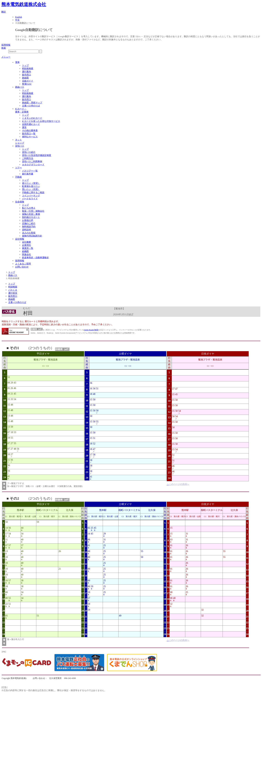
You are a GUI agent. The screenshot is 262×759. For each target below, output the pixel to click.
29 (12, 382)
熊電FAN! (26, 84)
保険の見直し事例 (31, 214)
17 (91, 454)
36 (91, 383)
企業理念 (26, 245)
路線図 (25, 77)
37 (22, 545)
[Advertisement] (104, 718)
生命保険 (19, 201)
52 (94, 443)
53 (15, 432)
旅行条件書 (27, 174)
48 (12, 404)
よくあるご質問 (23, 263)
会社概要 (26, 242)
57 (9, 545)
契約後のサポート (31, 217)
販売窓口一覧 (28, 133)
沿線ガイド (27, 81)
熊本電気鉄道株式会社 (23, 4)
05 (9, 388)
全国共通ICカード (31, 124)
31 (104, 539)
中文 (17, 20)
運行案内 (26, 71)
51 (9, 377)
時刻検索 (12, 286)
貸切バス (19, 146)
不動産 (18, 177)
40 (22, 539)
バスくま (12, 290)
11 (9, 460)
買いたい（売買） (31, 189)
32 (171, 604)
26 (12, 388)
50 (12, 426)
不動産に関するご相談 (33, 192)
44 (22, 528)
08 (9, 382)
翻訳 (3, 12)
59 (38, 522)
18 (12, 432)
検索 (3, 48)
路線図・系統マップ (32, 102)
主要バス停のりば (31, 105)
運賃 (24, 127)
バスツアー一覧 (30, 170)
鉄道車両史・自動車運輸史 (35, 257)
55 (12, 437)
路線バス (19, 87)
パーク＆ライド (30, 198)
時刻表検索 (27, 68)
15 (9, 399)
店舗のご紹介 (28, 223)
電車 (17, 62)
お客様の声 (27, 220)
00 (6, 592)
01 (6, 615)
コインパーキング (31, 195)
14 (6, 528)
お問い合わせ (22, 267)
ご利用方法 (27, 158)
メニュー (5, 57)
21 (12, 393)
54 (15, 399)
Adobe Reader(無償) (91, 330)
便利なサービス (30, 136)
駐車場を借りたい (31, 186)
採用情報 (5, 45)
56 (18, 449)
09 (9, 393)
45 (15, 393)
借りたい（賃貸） (31, 183)
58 (94, 454)
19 (9, 437)
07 (9, 432)
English (18, 17)
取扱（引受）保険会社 (33, 211)
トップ (25, 65)
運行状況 (12, 293)
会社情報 (19, 239)
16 (91, 388)
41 (9, 476)
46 (15, 388)
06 (89, 539)
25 (92, 528)
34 (94, 388)
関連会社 (26, 254)
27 (12, 443)
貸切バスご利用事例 (32, 161)
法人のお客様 (28, 232)
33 (12, 399)
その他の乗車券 (30, 130)
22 (6, 604)
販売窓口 (26, 74)
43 (15, 382)
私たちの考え (28, 208)
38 (22, 580)
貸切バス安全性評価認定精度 (36, 155)
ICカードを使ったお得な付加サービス (41, 121)
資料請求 (26, 229)
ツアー (18, 167)
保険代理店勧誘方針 (32, 236)
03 (171, 539)
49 (120, 615)
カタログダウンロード (33, 164)
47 (94, 449)
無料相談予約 (28, 226)
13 (9, 415)
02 (89, 528)
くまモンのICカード (32, 118)
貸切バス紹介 (28, 152)
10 (9, 454)
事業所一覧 (27, 248)
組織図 (25, 251)
